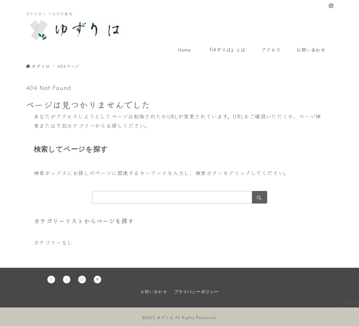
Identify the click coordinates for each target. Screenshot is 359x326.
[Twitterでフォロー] (67, 279)
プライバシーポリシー (196, 292)
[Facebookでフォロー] (51, 279)
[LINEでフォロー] (97, 279)
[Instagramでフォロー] (331, 6)
